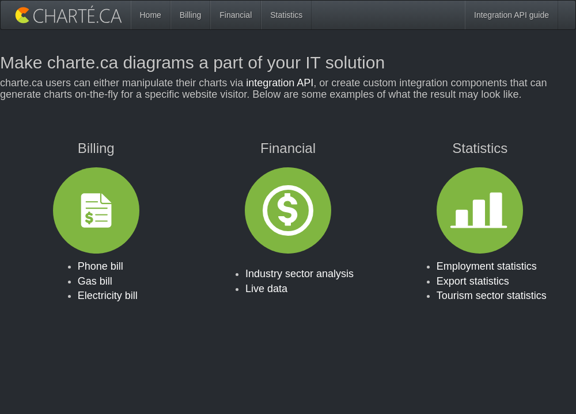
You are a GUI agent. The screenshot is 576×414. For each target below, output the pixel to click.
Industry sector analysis (299, 273)
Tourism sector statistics (492, 295)
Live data (266, 288)
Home (150, 15)
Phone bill (100, 266)
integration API (279, 83)
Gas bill (95, 281)
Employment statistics (487, 266)
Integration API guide (511, 15)
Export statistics (473, 281)
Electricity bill (108, 295)
